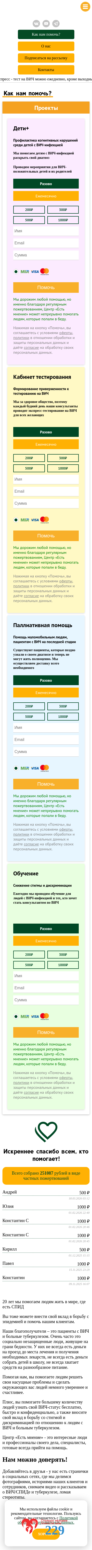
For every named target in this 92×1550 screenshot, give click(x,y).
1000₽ (63, 220)
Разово (46, 183)
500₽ (29, 220)
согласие (31, 347)
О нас (46, 46)
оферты (65, 332)
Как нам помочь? (46, 34)
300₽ (63, 209)
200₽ (29, 209)
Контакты (46, 70)
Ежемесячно (46, 195)
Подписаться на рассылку (46, 58)
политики (21, 337)
